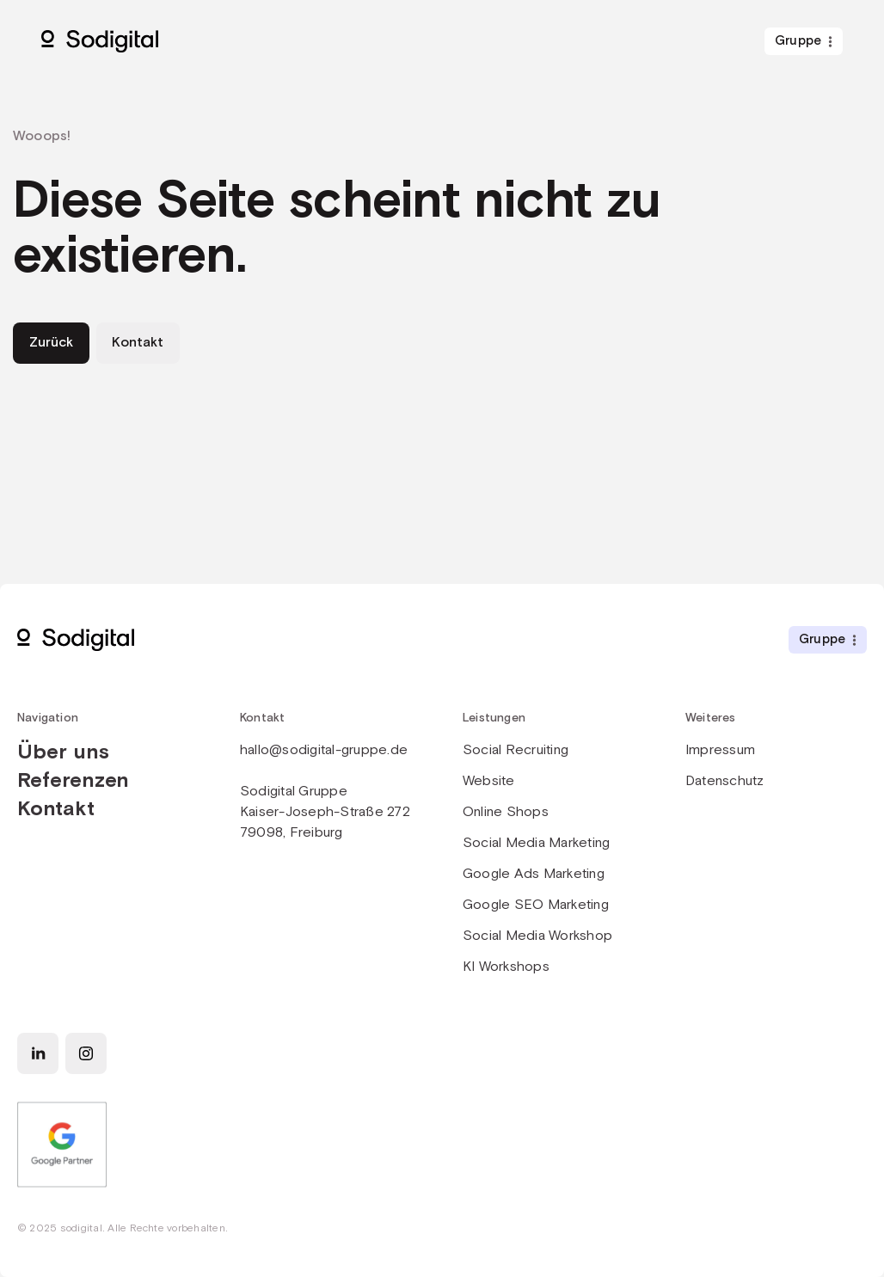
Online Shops (506, 812)
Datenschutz (724, 781)
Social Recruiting (515, 750)
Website (489, 781)
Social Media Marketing (536, 843)
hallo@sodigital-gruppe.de (324, 750)
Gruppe (798, 41)
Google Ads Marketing (534, 874)
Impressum (720, 750)
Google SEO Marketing (536, 905)
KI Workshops (506, 967)
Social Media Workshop (537, 936)
